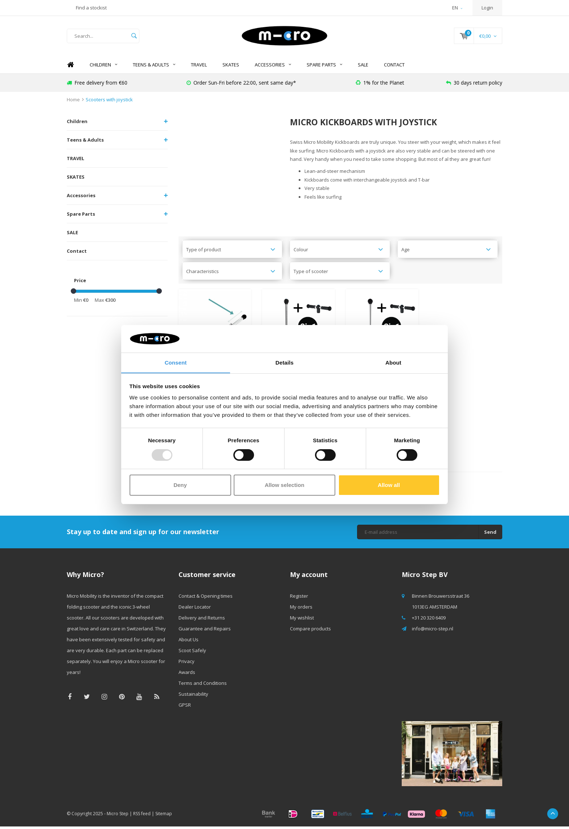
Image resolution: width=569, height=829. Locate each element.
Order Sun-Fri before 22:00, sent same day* (241, 85)
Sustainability (193, 696)
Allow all (389, 485)
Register (299, 598)
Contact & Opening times (206, 598)
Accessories (273, 67)
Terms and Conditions (203, 685)
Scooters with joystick (109, 102)
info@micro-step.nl (432, 631)
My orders (301, 609)
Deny (180, 485)
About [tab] (393, 362)
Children (103, 67)
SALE (363, 67)
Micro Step (117, 816)
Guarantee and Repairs (205, 631)
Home (70, 67)
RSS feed (142, 816)
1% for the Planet (380, 85)
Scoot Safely (192, 653)
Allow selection (284, 485)
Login (487, 7)
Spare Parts (324, 67)
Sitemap (163, 816)
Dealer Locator (195, 609)
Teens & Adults (154, 67)
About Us (188, 642)
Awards (187, 674)
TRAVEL (199, 67)
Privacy (187, 664)
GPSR (185, 707)
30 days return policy (474, 85)
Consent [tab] (176, 362)
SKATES (230, 67)
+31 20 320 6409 (429, 620)
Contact (394, 67)
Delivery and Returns (202, 620)
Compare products (310, 631)
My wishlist (302, 620)
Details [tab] (284, 362)
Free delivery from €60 (97, 85)
